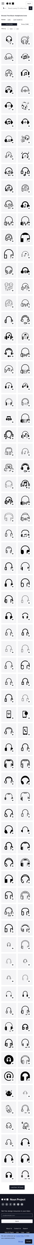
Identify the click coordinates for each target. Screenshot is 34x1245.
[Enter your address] (17, 1215)
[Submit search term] (30, 8)
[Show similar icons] (13, 44)
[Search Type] (4, 8)
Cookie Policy (20, 1236)
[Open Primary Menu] (3, 4)
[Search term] (18, 8)
